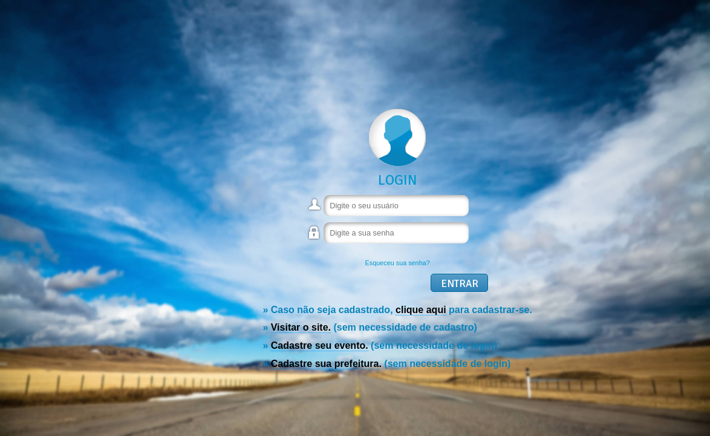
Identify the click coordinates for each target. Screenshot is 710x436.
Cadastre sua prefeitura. (326, 363)
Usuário (315, 209)
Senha (315, 238)
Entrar (459, 283)
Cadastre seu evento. (319, 345)
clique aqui (421, 310)
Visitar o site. (301, 327)
